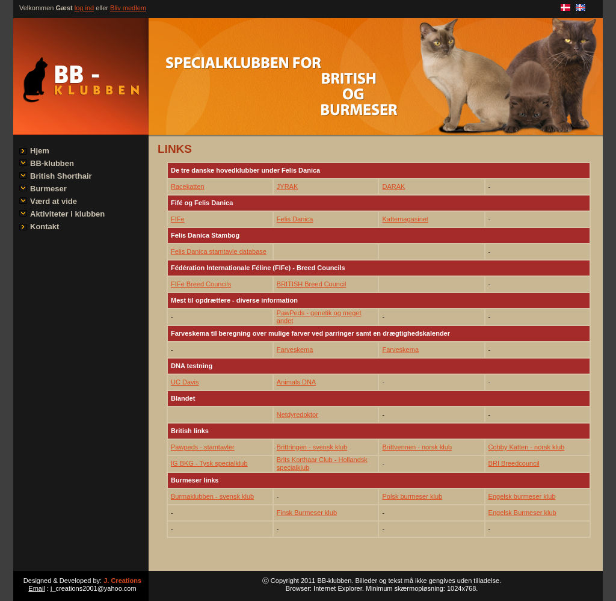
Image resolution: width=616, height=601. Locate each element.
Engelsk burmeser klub (522, 496)
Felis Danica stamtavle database (218, 251)
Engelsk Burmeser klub (522, 512)
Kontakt (44, 226)
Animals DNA (296, 382)
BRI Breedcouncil (514, 463)
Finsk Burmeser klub (307, 512)
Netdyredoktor (297, 414)
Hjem (39, 150)
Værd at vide (53, 201)
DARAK (393, 186)
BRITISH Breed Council (311, 284)
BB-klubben (52, 163)
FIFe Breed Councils (201, 284)
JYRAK (287, 186)
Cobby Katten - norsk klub (526, 447)
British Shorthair (61, 175)
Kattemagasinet (405, 219)
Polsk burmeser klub (412, 496)
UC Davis (185, 382)
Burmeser (48, 188)
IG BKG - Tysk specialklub (209, 463)
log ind (84, 7)
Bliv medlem (128, 7)
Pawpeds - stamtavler (203, 447)
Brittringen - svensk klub (312, 447)
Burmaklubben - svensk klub (212, 496)
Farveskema (295, 349)
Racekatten (188, 186)
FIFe (178, 219)
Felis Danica (295, 219)
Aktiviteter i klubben (67, 213)
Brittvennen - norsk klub (417, 447)
